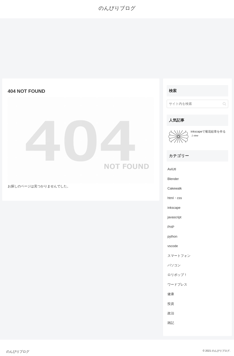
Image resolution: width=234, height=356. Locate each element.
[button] (224, 104)
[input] (197, 104)
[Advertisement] (117, 48)
